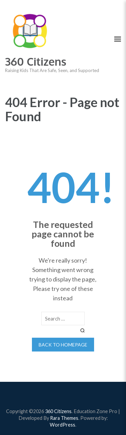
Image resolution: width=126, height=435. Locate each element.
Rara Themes (64, 418)
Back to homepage (63, 344)
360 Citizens (35, 61)
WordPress (62, 425)
